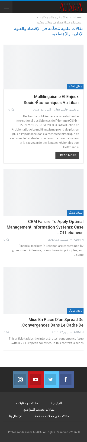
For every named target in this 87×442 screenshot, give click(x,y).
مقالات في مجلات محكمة (52, 416)
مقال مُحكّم (75, 86)
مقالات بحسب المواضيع (39, 409)
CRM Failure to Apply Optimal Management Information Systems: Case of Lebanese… (45, 227)
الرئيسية (56, 403)
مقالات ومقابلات (27, 403)
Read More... (67, 155)
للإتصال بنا (15, 416)
